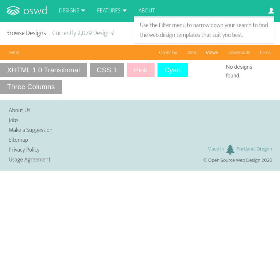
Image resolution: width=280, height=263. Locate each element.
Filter (14, 52)
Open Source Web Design (234, 160)
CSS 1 (107, 70)
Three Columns (31, 87)
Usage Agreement (30, 160)
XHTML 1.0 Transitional (43, 70)
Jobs (14, 120)
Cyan (172, 70)
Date (192, 52)
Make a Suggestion (30, 130)
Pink (140, 70)
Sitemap (18, 140)
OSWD (35, 10)
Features (109, 11)
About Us (19, 110)
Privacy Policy (24, 150)
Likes (265, 52)
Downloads (239, 52)
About (147, 11)
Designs (69, 11)
